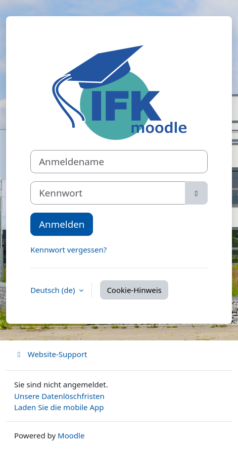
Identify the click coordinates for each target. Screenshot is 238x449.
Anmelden (61, 224)
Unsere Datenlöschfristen (59, 396)
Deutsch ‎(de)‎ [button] (53, 290)
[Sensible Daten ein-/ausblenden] (196, 193)
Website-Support (50, 354)
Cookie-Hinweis (134, 290)
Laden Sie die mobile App (59, 407)
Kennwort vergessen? (68, 249)
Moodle (71, 435)
